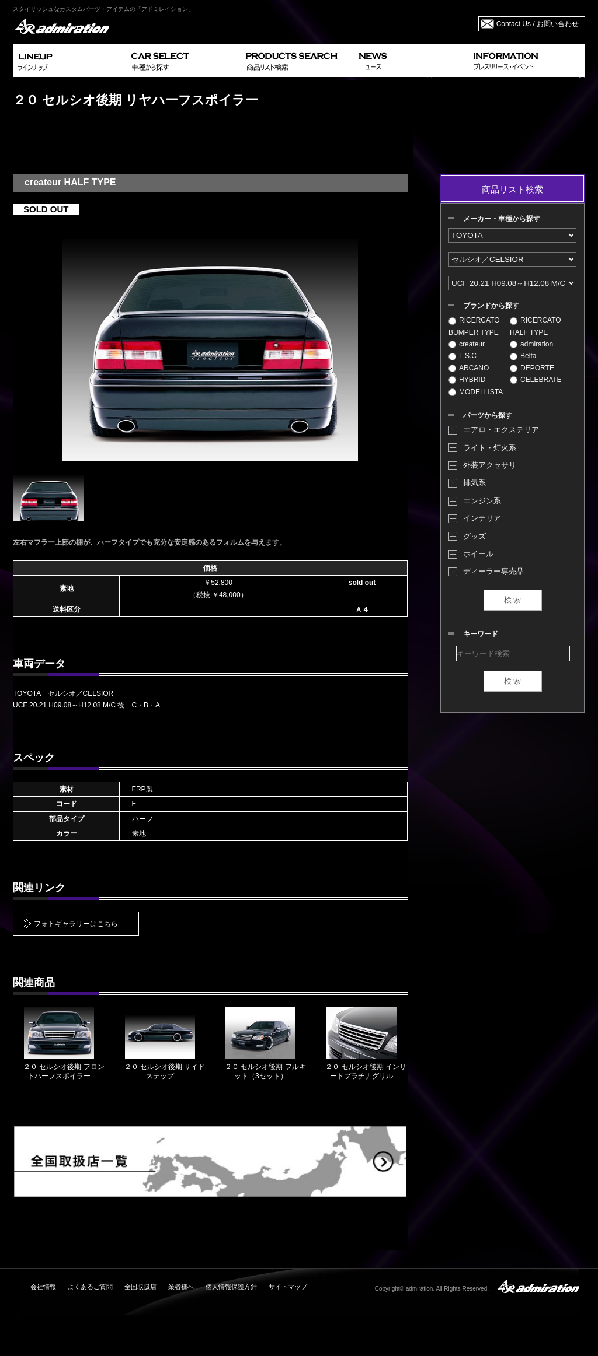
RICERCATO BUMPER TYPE (474, 326)
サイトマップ (288, 1286)
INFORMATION (526, 60)
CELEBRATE (535, 380)
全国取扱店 (140, 1286)
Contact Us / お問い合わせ (537, 24)
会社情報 (43, 1286)
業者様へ (181, 1286)
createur (466, 344)
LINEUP (70, 60)
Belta (523, 356)
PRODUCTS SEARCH (297, 60)
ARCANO (468, 368)
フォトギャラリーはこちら (76, 924)
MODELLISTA (475, 392)
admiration (531, 344)
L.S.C (462, 356)
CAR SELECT (184, 60)
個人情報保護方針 (231, 1286)
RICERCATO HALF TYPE (535, 326)
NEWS (411, 60)
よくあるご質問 (90, 1286)
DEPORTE (532, 368)
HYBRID (466, 380)
